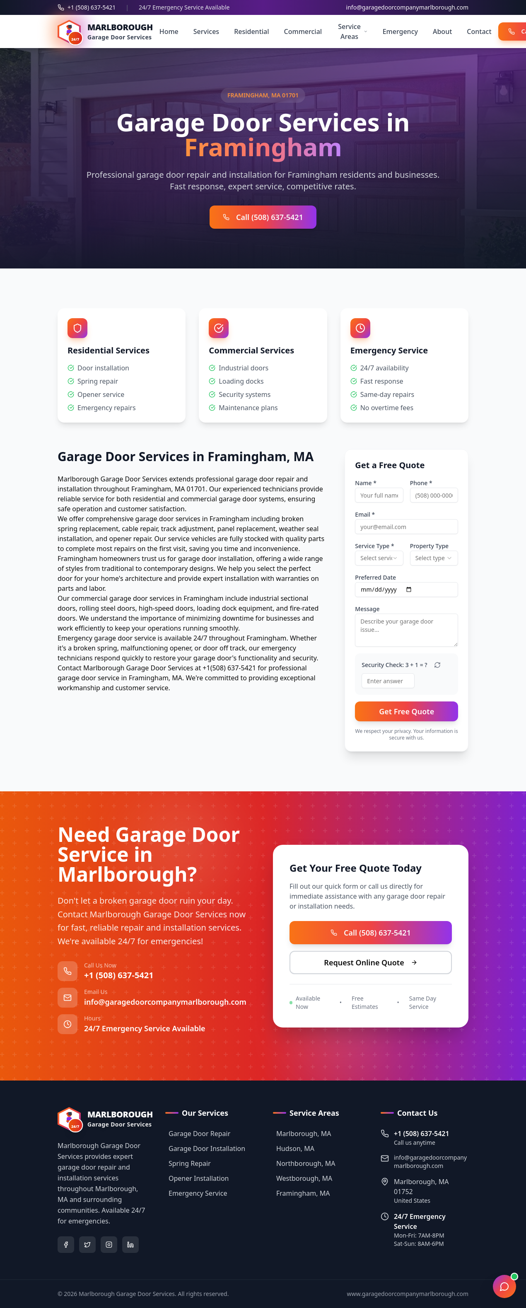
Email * (365, 514)
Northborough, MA (304, 1163)
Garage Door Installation (205, 1148)
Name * (365, 483)
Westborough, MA (302, 1178)
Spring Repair (188, 1163)
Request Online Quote (369, 962)
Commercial (303, 31)
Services (206, 31)
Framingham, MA (301, 1193)
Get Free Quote (406, 711)
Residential (251, 31)
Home (169, 31)
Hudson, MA (293, 1148)
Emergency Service (196, 1193)
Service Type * (374, 546)
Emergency (400, 31)
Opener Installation (197, 1178)
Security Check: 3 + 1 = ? (394, 665)
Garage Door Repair (197, 1133)
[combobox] (379, 558)
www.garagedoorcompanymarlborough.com (407, 1294)
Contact (479, 31)
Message (367, 609)
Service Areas (352, 31)
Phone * (421, 483)
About (442, 31)
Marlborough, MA (302, 1133)
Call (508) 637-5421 (263, 217)
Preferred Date (375, 577)
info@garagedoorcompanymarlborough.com (407, 7)
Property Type (429, 546)
